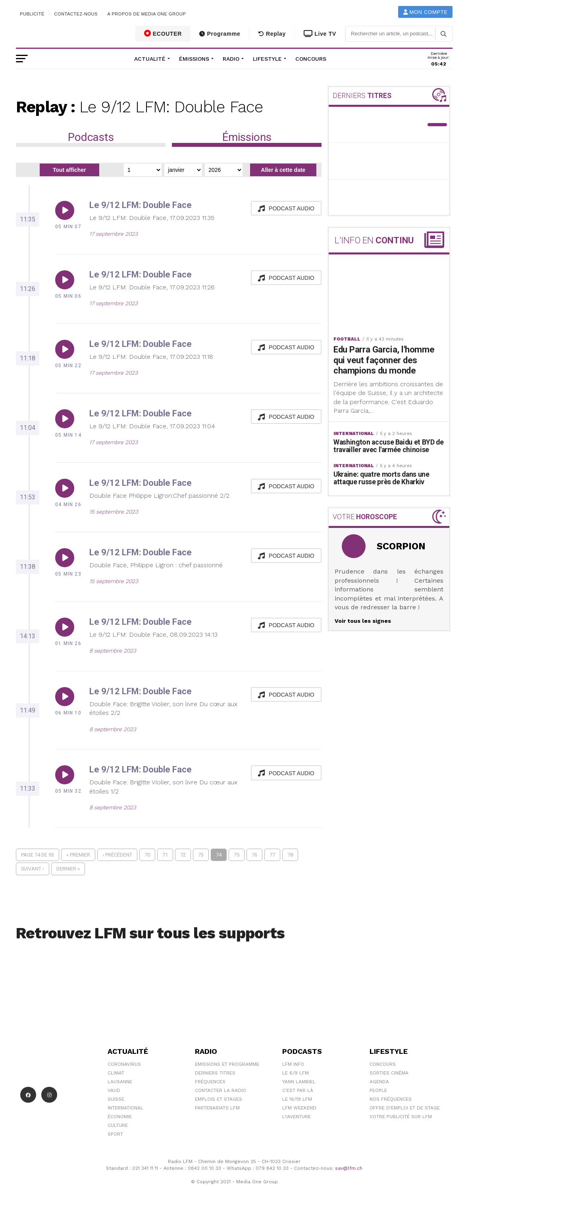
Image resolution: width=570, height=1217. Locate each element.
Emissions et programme (227, 1064)
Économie (120, 1116)
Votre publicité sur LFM (401, 1116)
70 (147, 855)
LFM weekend (299, 1108)
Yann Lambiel (299, 1081)
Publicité (32, 14)
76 (254, 855)
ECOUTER (163, 33)
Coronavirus (124, 1064)
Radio (231, 59)
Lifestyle (267, 59)
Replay (272, 34)
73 (201, 855)
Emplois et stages (218, 1099)
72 (183, 855)
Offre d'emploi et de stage (405, 1108)
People (378, 1090)
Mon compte (425, 12)
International (125, 1108)
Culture (118, 1125)
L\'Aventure (296, 1116)
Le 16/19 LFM (297, 1099)
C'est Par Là (297, 1090)
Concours (310, 59)
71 (165, 855)
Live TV (320, 34)
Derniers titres (215, 1073)
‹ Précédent (117, 855)
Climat (116, 1073)
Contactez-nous (76, 14)
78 (290, 855)
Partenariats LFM (217, 1108)
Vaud (114, 1090)
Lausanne (120, 1081)
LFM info (293, 1064)
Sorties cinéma (389, 1073)
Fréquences (210, 1081)
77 (272, 855)
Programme (219, 34)
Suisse (116, 1099)
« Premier (78, 855)
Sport (115, 1134)
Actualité (150, 59)
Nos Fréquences (391, 1099)
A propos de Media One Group (147, 14)
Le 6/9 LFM (295, 1073)
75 (236, 855)
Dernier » (68, 869)
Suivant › (32, 869)
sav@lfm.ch (348, 1168)
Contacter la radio (220, 1090)
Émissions (194, 59)
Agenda (379, 1081)
